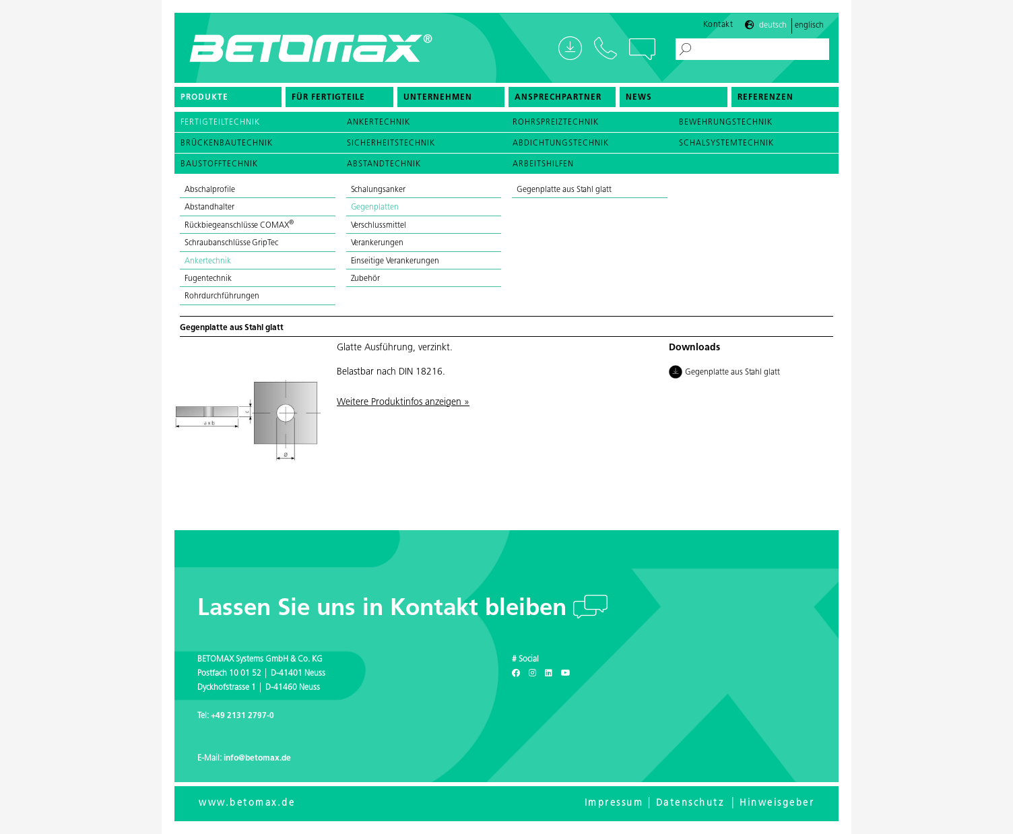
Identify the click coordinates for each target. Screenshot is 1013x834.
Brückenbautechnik (227, 143)
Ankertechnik (378, 123)
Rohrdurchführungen (222, 296)
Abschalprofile (210, 190)
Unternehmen (437, 98)
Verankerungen (377, 243)
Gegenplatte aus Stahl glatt (564, 190)
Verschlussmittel (379, 226)
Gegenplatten (375, 207)
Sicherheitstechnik (391, 143)
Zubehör (366, 279)
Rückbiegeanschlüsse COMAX (239, 226)
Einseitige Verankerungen (395, 261)
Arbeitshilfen (543, 164)
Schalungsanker (378, 190)
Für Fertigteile (328, 98)
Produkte (204, 98)
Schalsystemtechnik (726, 143)
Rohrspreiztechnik (556, 123)
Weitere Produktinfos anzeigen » (403, 402)
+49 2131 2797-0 (242, 716)
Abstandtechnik (384, 164)
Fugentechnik (208, 279)
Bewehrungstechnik (726, 123)
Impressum (614, 803)
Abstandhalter (209, 207)
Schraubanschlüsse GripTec (231, 243)
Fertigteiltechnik (220, 123)
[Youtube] (565, 674)
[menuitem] (228, 97)
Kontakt (718, 25)
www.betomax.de (247, 803)
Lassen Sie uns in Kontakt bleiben (385, 609)
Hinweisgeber (777, 803)
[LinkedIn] (548, 674)
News (639, 98)
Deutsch (773, 26)
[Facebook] (516, 674)
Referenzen (765, 98)
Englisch (809, 26)
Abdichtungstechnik (561, 143)
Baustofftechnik (219, 164)
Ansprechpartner (558, 98)
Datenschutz (690, 803)
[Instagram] (532, 674)
